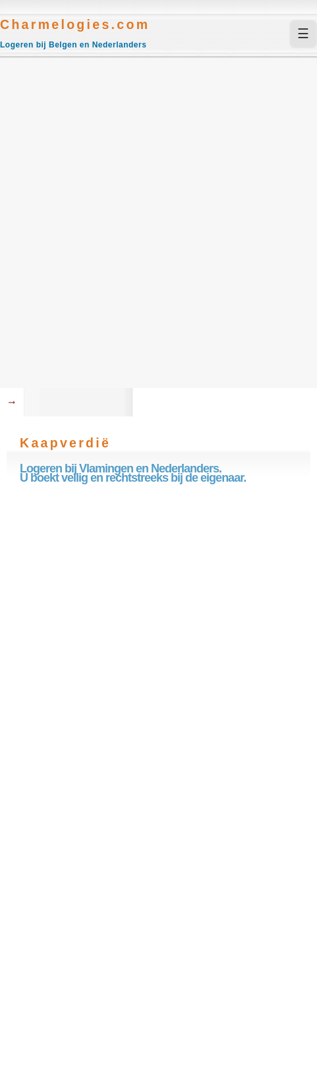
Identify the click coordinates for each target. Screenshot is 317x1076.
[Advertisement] (158, 223)
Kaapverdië (65, 443)
